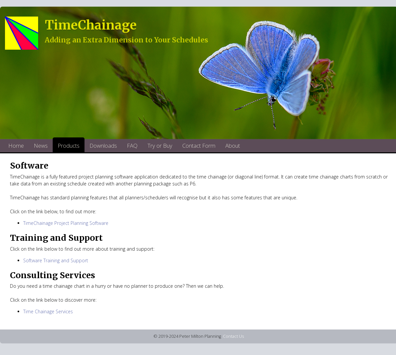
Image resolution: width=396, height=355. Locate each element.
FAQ (132, 145)
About (232, 145)
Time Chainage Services (48, 311)
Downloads (103, 145)
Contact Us (233, 336)
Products (69, 145)
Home (16, 145)
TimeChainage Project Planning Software (65, 223)
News (41, 145)
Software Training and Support (55, 260)
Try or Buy (159, 145)
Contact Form (198, 145)
